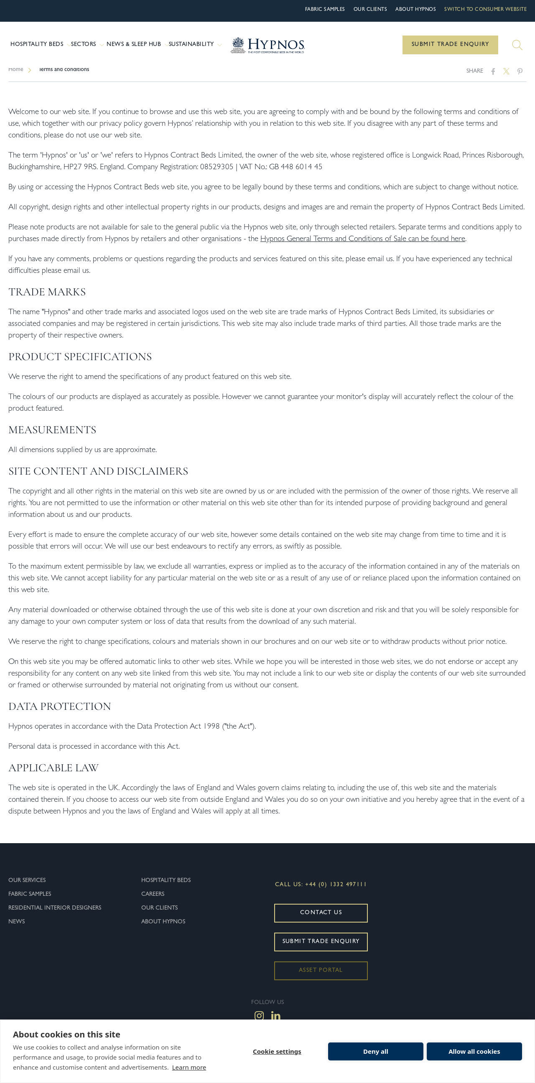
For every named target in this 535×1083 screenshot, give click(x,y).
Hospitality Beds (39, 45)
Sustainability (195, 45)
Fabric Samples (325, 10)
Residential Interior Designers (54, 917)
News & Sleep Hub (137, 45)
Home (15, 78)
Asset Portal (321, 979)
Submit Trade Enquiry (450, 45)
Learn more (189, 1067)
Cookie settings (277, 1051)
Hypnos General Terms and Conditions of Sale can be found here (362, 248)
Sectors (87, 45)
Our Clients (370, 10)
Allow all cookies (474, 1051)
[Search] (517, 45)
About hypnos (415, 10)
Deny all (375, 1051)
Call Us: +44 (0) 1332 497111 (321, 893)
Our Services (27, 889)
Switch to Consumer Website (485, 10)
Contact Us (321, 921)
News (16, 930)
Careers (152, 903)
